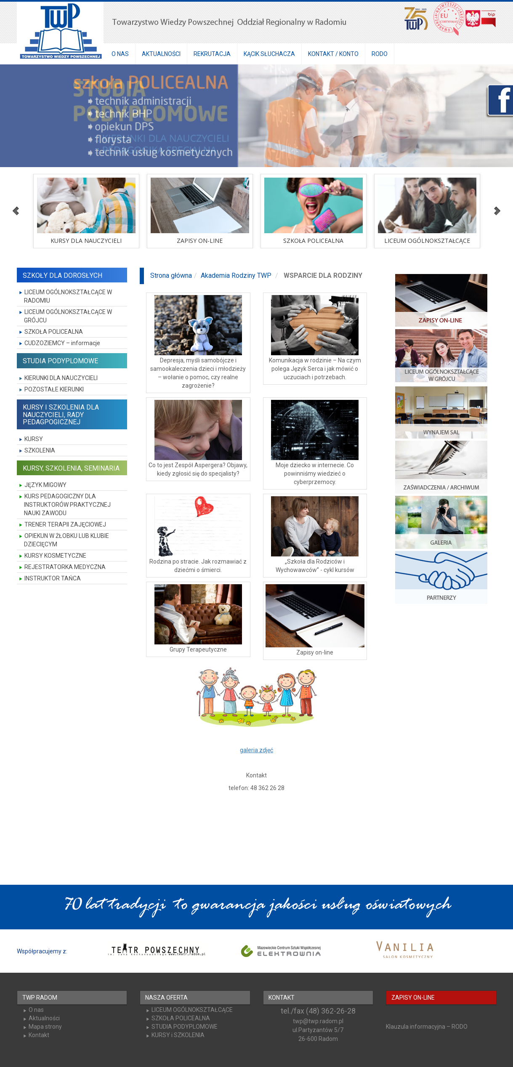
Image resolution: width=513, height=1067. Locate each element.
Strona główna (171, 275)
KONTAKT (281, 997)
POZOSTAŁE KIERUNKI (54, 389)
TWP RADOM (39, 997)
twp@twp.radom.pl (318, 1021)
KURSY (33, 439)
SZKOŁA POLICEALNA (53, 331)
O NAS (120, 54)
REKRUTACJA (212, 54)
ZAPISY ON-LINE (413, 997)
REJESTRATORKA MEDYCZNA (65, 567)
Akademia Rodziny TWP (236, 275)
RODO (380, 54)
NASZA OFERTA (166, 997)
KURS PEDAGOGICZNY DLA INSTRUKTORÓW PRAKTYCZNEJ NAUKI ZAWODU (67, 504)
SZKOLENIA (39, 450)
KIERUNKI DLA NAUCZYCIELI (61, 378)
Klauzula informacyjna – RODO (427, 1026)
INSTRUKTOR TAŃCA (52, 578)
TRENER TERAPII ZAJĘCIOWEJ (65, 524)
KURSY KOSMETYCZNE (55, 555)
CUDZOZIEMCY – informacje (62, 343)
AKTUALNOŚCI (161, 54)
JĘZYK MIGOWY (45, 485)
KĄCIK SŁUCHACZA (269, 54)
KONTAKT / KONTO (333, 54)
